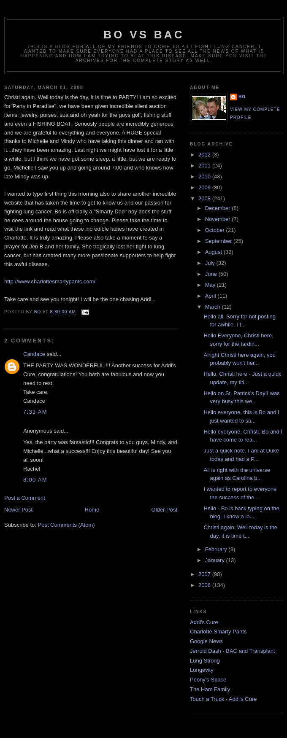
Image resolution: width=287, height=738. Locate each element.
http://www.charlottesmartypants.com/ (49, 281)
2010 (205, 176)
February (217, 549)
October (215, 230)
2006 (205, 585)
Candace (34, 354)
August (214, 252)
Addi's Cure (204, 622)
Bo (242, 96)
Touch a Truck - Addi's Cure (223, 699)
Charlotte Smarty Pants (218, 631)
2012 (205, 154)
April (211, 296)
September (219, 241)
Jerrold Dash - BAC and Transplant (232, 651)
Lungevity (202, 670)
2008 (205, 198)
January (215, 560)
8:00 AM (35, 480)
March (213, 307)
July (211, 263)
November (218, 219)
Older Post (164, 509)
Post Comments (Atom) (66, 525)
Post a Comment (24, 498)
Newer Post (18, 509)
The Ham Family (210, 689)
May (211, 285)
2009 (205, 187)
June (212, 274)
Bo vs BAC (143, 34)
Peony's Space (208, 679)
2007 (205, 574)
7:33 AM (35, 412)
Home (92, 509)
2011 (205, 165)
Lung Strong (205, 660)
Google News (206, 641)
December (218, 208)
